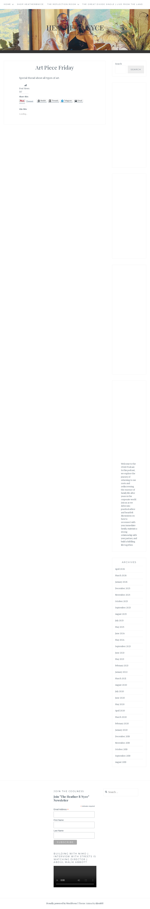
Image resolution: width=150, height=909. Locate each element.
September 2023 (123, 646)
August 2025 (121, 614)
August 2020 (121, 685)
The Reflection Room (61, 4)
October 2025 (121, 601)
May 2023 (119, 659)
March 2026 (121, 575)
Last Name (59, 830)
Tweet (29, 101)
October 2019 (121, 749)
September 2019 (122, 756)
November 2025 (122, 595)
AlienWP (99, 903)
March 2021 (120, 678)
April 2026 (120, 569)
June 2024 (120, 633)
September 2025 (123, 607)
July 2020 (119, 691)
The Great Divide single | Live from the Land (112, 4)
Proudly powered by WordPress (61, 903)
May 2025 (119, 627)
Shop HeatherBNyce (30, 4)
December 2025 (122, 588)
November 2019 (122, 743)
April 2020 (120, 710)
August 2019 (120, 762)
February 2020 (122, 723)
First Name (59, 820)
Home (7, 4)
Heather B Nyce (75, 27)
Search (118, 64)
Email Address (61, 809)
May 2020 (120, 704)
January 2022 (121, 672)
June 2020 (120, 698)
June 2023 (119, 653)
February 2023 (121, 665)
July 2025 (119, 620)
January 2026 (121, 582)
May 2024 (119, 640)
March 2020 (121, 717)
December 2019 (122, 736)
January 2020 (121, 730)
